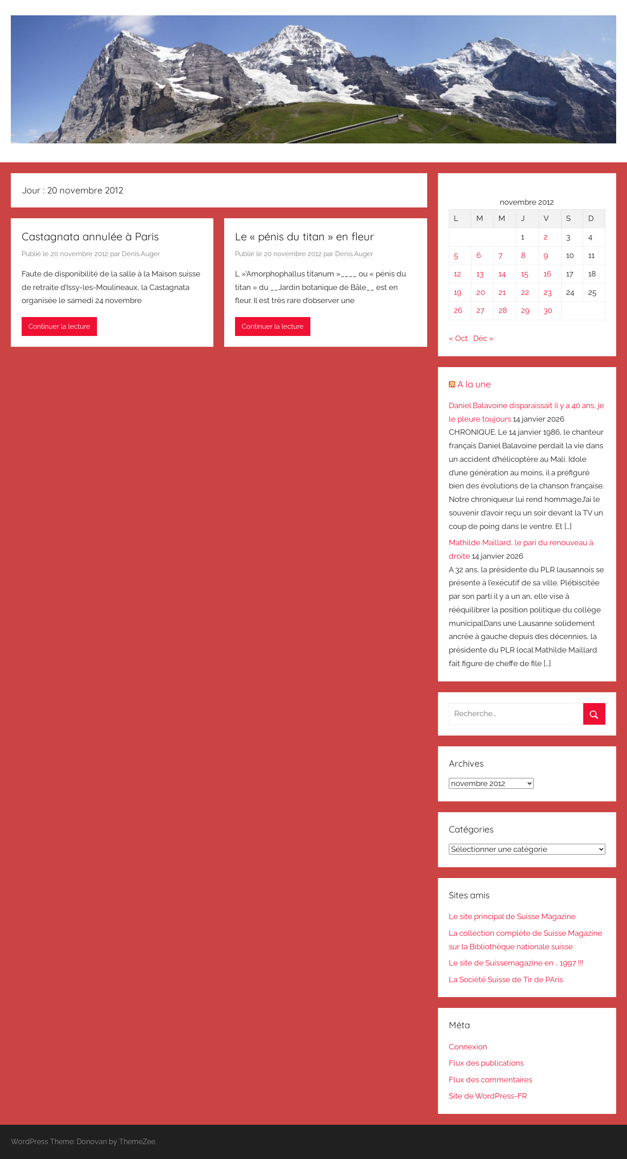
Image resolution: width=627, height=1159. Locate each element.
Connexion (468, 1046)
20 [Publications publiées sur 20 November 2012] (480, 292)
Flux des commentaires (490, 1079)
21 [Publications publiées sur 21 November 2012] (502, 292)
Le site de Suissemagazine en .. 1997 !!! (516, 962)
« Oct (458, 338)
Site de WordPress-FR (488, 1095)
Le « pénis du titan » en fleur (304, 236)
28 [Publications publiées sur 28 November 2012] (502, 310)
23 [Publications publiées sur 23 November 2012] (548, 292)
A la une (474, 384)
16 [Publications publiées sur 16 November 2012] (547, 273)
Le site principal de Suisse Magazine (512, 916)
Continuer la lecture (59, 326)
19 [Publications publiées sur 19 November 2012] (457, 292)
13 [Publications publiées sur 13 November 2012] (480, 273)
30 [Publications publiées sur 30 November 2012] (548, 310)
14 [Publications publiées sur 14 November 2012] (502, 273)
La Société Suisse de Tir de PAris (506, 979)
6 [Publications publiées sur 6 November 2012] (478, 255)
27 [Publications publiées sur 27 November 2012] (480, 310)
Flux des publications (486, 1062)
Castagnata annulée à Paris (90, 236)
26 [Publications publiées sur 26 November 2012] (458, 310)
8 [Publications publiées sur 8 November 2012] (523, 255)
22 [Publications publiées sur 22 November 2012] (525, 292)
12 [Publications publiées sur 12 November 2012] (457, 273)
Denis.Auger (141, 254)
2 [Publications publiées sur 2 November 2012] (546, 236)
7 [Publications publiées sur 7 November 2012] (500, 255)
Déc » (483, 338)
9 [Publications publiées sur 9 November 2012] (546, 255)
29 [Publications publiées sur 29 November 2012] (525, 310)
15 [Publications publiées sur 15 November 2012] (524, 273)
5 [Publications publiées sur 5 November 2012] (456, 255)
